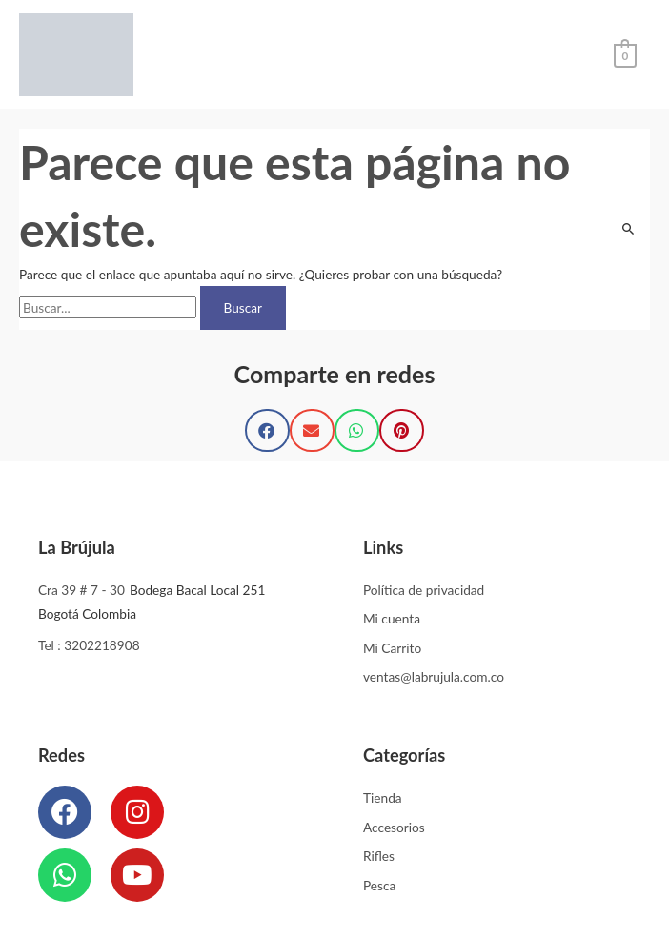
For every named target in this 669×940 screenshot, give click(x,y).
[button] (267, 430)
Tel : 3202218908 (89, 645)
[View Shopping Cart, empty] (626, 54)
